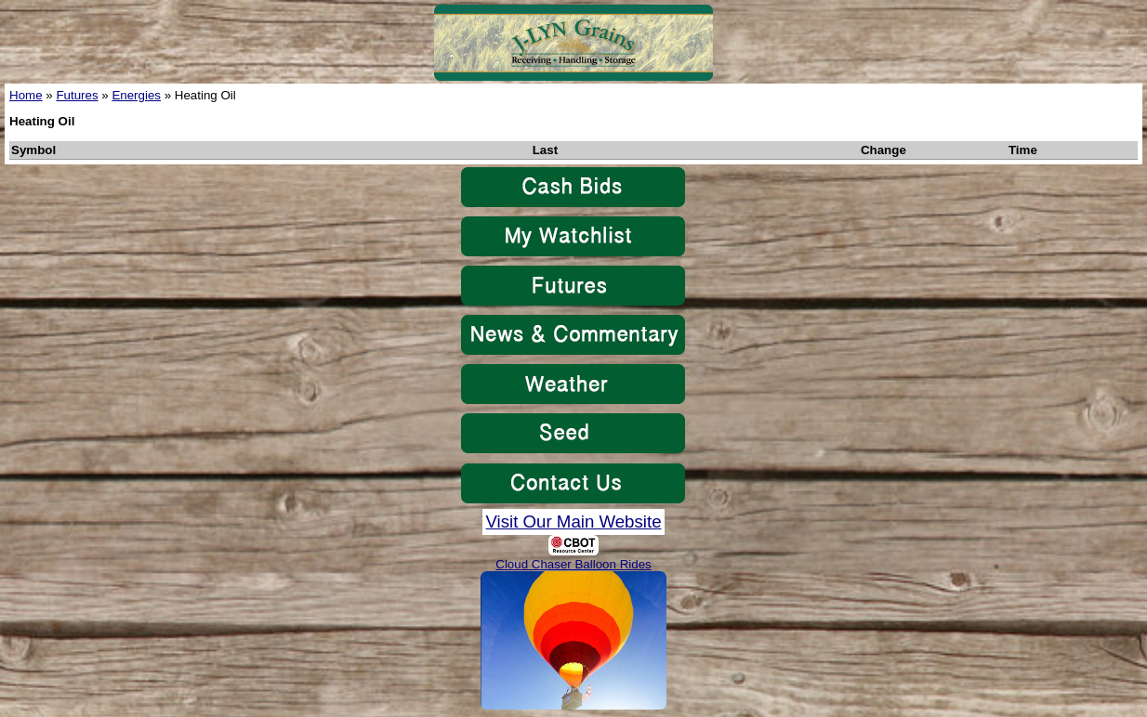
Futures (77, 95)
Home (26, 95)
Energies (136, 95)
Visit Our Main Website (573, 521)
